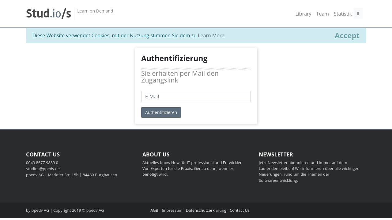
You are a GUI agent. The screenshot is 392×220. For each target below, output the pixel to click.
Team (322, 13)
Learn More (211, 35)
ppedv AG (40, 210)
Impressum (172, 210)
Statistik (343, 13)
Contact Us (240, 210)
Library (303, 13)
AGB (154, 210)
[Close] (347, 35)
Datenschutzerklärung (206, 210)
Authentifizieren (161, 112)
